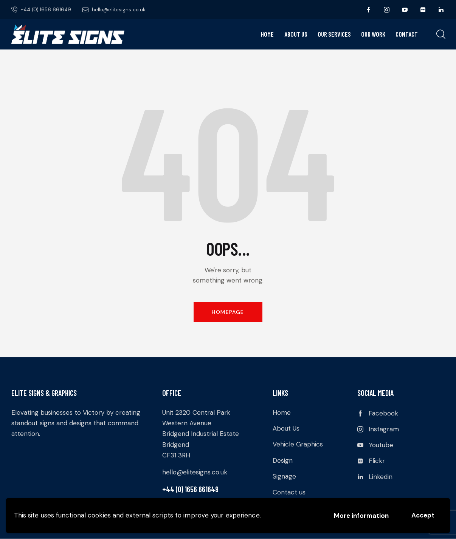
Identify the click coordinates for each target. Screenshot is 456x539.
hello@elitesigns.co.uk (194, 472)
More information (361, 515)
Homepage (228, 312)
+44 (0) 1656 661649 (190, 489)
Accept (422, 515)
